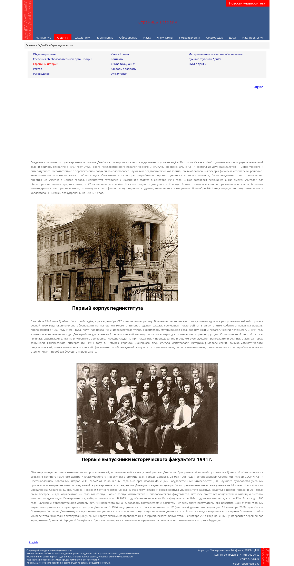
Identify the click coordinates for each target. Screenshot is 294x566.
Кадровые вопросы (123, 69)
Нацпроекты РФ (252, 37)
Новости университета (247, 3)
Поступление (104, 37)
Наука (147, 37)
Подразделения (189, 37)
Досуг (232, 37)
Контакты (117, 59)
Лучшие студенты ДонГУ (205, 59)
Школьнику (82, 37)
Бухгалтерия (119, 73)
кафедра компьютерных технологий (80, 559)
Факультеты (165, 37)
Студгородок (214, 37)
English (258, 87)
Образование (128, 37)
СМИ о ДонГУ (197, 64)
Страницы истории (45, 64)
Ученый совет (120, 54)
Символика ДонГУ (123, 64)
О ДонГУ (62, 37)
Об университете (44, 54)
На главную (43, 37)
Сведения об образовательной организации (62, 59)
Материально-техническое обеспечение (216, 54)
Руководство (41, 73)
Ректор (37, 69)
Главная (31, 45)
